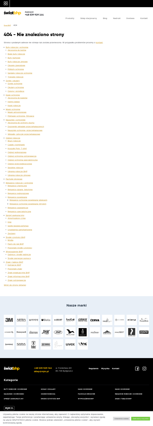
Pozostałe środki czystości (20, 248)
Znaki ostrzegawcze (17, 280)
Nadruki (124, 12)
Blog (116, 12)
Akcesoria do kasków (17, 98)
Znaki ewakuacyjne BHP (19, 273)
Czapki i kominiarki (16, 145)
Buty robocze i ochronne (17, 47)
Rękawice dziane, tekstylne (20, 189)
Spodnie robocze (15, 168)
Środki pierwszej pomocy (19, 258)
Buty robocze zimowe (18, 62)
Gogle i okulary (13, 81)
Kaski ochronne (13, 95)
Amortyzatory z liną (16, 218)
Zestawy (11, 233)
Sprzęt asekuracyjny (15, 215)
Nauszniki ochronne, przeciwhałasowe (25, 130)
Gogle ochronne (15, 83)
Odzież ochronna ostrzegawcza (22, 156)
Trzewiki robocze (15, 77)
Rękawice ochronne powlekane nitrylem (28, 204)
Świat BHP (7, 25)
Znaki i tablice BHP (14, 262)
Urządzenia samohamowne (20, 230)
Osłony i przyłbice (16, 91)
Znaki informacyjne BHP (19, 276)
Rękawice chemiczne (17, 186)
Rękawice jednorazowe (18, 193)
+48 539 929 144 (39, 368)
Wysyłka (103, 368)
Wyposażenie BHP (14, 252)
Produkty (86, 12)
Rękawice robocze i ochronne (19, 183)
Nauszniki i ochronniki (15, 120)
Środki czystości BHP (15, 237)
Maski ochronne (13, 109)
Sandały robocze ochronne (20, 73)
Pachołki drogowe (14, 179)
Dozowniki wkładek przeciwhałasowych (26, 126)
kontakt (99, 42)
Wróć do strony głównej (15, 285)
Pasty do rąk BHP (16, 244)
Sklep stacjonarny (102, 12)
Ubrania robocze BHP (17, 171)
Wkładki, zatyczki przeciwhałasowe (24, 134)
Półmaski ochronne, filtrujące (21, 116)
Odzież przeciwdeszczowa (20, 164)
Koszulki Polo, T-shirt (17, 148)
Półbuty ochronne (16, 69)
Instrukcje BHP (14, 265)
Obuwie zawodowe (16, 65)
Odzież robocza (13, 138)
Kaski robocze (14, 105)
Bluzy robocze (14, 141)
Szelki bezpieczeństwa (18, 226)
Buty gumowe (14, 58)
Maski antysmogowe (17, 112)
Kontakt (145, 12)
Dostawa (135, 12)
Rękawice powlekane (17, 197)
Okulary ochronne (16, 87)
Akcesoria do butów (17, 50)
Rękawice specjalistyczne (19, 211)
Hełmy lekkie (14, 102)
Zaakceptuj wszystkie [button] (141, 419)
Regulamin (88, 368)
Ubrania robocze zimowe (19, 175)
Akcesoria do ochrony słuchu (21, 123)
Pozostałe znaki (15, 269)
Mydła (10, 240)
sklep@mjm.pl (38, 371)
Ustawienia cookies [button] (121, 419)
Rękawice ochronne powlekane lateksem (28, 200)
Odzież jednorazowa (17, 152)
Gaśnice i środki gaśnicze (19, 254)
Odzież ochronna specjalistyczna (23, 160)
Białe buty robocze (16, 54)
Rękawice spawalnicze (18, 208)
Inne (9, 222)
